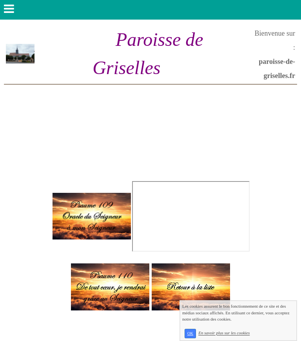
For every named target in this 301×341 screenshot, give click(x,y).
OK (190, 333)
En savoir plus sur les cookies (224, 333)
